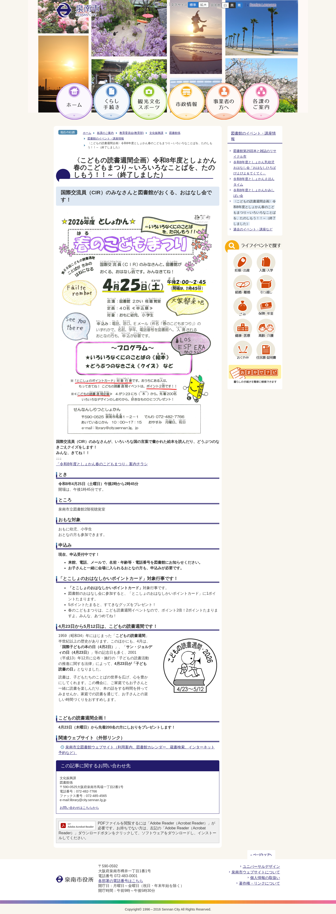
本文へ (162, 4)
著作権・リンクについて (259, 883)
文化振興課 (156, 133)
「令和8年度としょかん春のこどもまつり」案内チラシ (102, 464)
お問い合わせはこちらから (79, 808)
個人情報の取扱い (265, 878)
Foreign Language (263, 5)
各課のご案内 (105, 133)
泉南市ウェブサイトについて (255, 872)
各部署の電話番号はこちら (120, 881)
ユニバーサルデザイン (261, 867)
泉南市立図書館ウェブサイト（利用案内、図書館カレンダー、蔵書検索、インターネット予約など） (136, 750)
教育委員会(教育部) (131, 133)
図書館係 (174, 133)
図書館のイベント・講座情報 (106, 138)
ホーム (87, 133)
